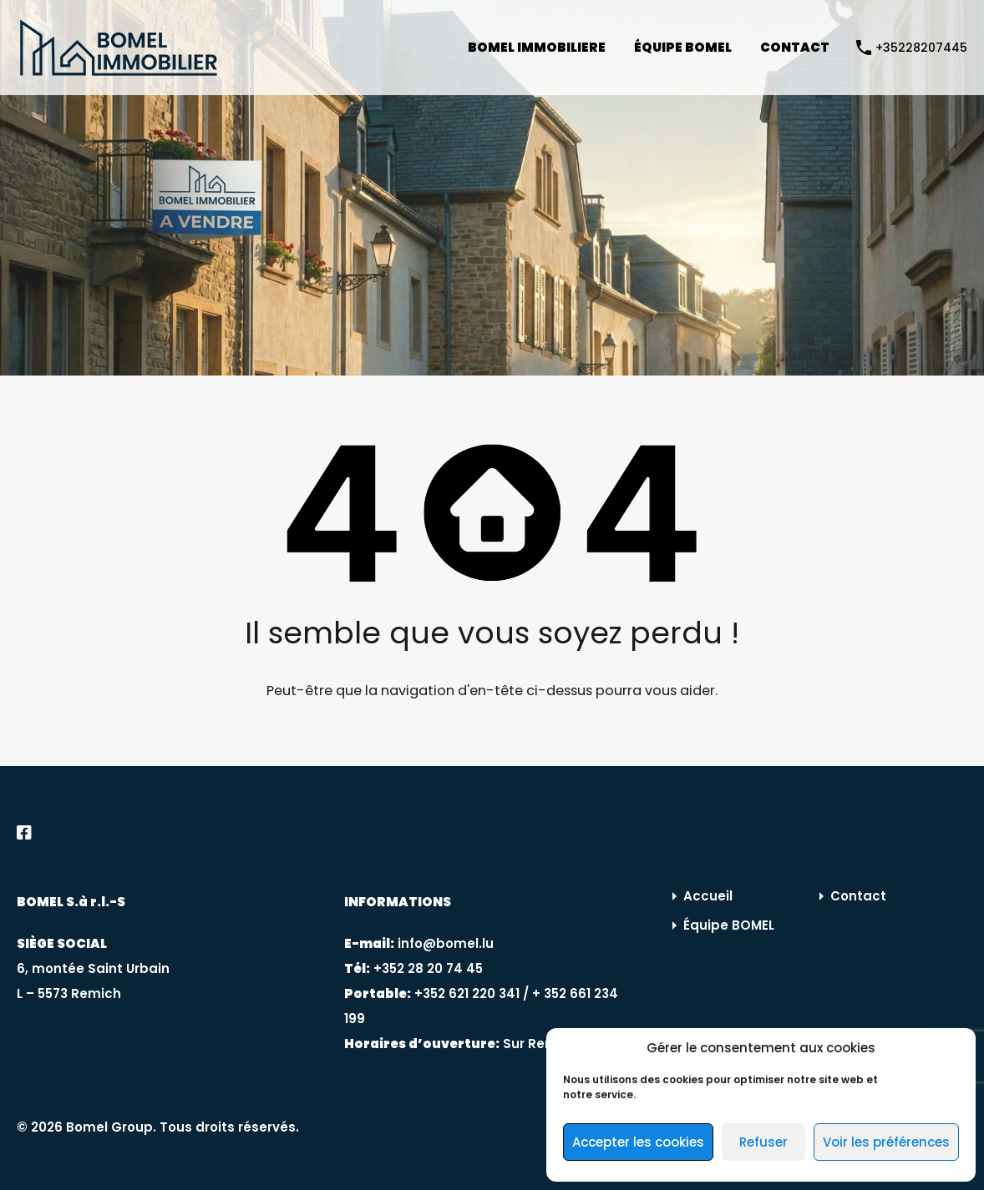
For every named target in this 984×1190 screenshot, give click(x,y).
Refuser (763, 1142)
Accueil (708, 896)
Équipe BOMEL (728, 925)
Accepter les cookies (638, 1142)
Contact (858, 896)
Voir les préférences (886, 1142)
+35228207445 (921, 48)
